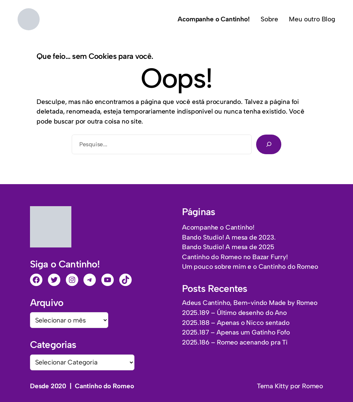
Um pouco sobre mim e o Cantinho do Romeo (250, 267)
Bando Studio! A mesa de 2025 (228, 247)
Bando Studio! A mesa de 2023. (228, 237)
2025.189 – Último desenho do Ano (234, 313)
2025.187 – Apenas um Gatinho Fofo (236, 332)
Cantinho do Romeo (104, 386)
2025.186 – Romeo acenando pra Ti (235, 342)
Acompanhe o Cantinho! (218, 227)
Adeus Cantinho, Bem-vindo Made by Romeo (249, 303)
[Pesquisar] (268, 144)
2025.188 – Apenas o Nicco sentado (236, 323)
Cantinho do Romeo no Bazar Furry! (235, 257)
